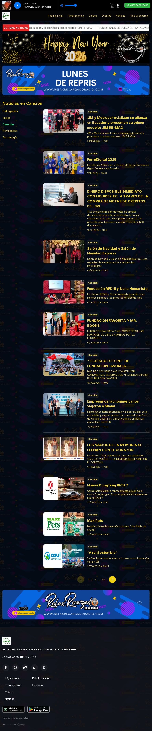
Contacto (37, 685)
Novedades (9, 130)
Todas (6, 118)
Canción (8, 124)
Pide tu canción (139, 15)
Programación (76, 15)
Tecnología (9, 137)
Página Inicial (55, 15)
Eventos (106, 15)
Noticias (120, 15)
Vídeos (93, 15)
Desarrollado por (13, 724)
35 (103, 579)
